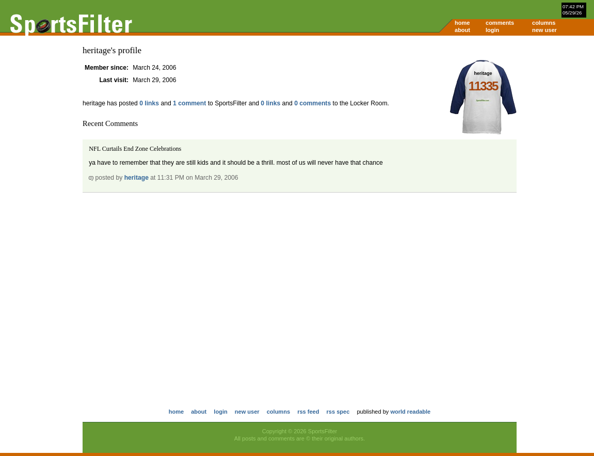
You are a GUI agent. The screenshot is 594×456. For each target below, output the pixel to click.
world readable (410, 411)
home (462, 23)
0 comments (312, 103)
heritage (136, 177)
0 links (149, 103)
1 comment (189, 103)
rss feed (308, 411)
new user (544, 30)
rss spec (338, 411)
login (492, 30)
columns (543, 23)
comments (500, 23)
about (462, 30)
